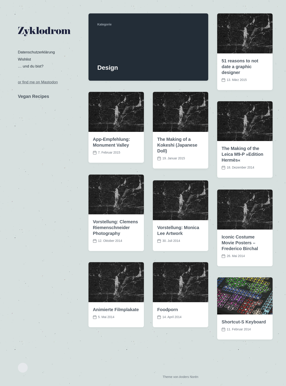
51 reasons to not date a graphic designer (240, 66)
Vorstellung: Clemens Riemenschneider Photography (115, 235)
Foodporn (167, 317)
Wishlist (24, 59)
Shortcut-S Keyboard (244, 329)
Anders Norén (188, 377)
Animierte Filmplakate (116, 317)
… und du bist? (30, 66)
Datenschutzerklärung (36, 52)
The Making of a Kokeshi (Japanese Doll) (177, 145)
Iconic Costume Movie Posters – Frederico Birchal (240, 250)
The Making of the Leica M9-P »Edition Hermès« (242, 154)
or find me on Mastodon (38, 82)
